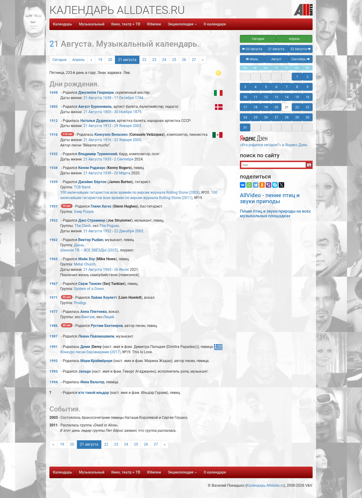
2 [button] (307, 76)
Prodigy (80, 303)
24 (164, 59)
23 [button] (307, 107)
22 (144, 59)
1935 (53, 154)
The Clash (83, 225)
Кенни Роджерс (92, 168)
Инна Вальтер (92, 382)
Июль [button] (252, 59)
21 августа (127, 59)
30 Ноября (123, 112)
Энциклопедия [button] (182, 24)
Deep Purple (84, 211)
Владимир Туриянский (97, 154)
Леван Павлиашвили (96, 336)
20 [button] (276, 107)
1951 (53, 206)
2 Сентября (123, 159)
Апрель (78, 59)
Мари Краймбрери (96, 361)
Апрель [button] (294, 39)
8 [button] (297, 87)
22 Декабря (124, 231)
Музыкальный (91, 24)
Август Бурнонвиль (95, 106)
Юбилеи (154, 24)
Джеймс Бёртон (92, 182)
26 (184, 59)
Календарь (62, 24)
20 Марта (122, 173)
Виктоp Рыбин (90, 240)
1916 (53, 135)
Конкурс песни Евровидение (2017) (90, 352)
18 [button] (255, 107)
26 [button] (266, 117)
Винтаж (88, 317)
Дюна (79, 245)
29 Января (123, 126)
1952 (53, 220)
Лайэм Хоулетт (104, 297)
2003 (137, 126)
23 (154, 59)
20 (110, 59)
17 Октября (124, 98)
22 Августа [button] (300, 49)
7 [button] (287, 87)
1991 (53, 347)
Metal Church (85, 264)
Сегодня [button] (258, 39)
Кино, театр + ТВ (125, 24)
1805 (53, 107)
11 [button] (255, 97)
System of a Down (89, 289)
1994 (53, 382)
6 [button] (276, 87)
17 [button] (245, 107)
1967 (53, 284)
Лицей (108, 317)
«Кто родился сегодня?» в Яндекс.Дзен (273, 140)
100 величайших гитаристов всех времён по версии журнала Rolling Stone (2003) (130, 192)
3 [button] (245, 87)
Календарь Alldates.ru (265, 485)
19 (100, 59)
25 (174, 59)
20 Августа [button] (252, 49)
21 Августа (92, 98)
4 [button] (255, 87)
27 (194, 59)
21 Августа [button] (276, 49)
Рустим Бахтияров (107, 325)
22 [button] (297, 107)
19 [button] (266, 107)
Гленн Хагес (101, 206)
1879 (137, 112)
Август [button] (276, 59)
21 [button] (287, 107)
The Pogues (109, 225)
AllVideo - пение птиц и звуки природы (270, 198)
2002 (139, 231)
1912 (53, 121)
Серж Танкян (89, 283)
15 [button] (297, 97)
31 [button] (245, 127)
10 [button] (245, 97)
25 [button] (255, 117)
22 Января (123, 140)
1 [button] (297, 76)
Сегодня (59, 59)
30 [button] (307, 117)
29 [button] (297, 117)
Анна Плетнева (93, 311)
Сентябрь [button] (300, 59)
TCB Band (82, 187)
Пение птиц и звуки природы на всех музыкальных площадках (275, 213)
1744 (139, 98)
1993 (53, 371)
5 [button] (266, 87)
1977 (53, 312)
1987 (53, 336)
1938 (53, 168)
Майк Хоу (86, 259)
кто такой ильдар (93, 392)
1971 (53, 298)
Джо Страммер (91, 220)
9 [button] (307, 87)
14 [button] (287, 97)
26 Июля (121, 269)
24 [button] (245, 117)
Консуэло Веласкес (111, 134)
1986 (53, 326)
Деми (85, 346)
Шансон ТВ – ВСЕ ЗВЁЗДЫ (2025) (89, 250)
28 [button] (287, 117)
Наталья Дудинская (97, 120)
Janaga (84, 371)
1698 (53, 93)
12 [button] (266, 97)
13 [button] (276, 97)
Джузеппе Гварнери (96, 92)
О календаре (215, 24)
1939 (53, 182)
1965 (53, 259)
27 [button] (276, 117)
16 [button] (307, 97)
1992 (53, 361)
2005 (137, 140)
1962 (53, 240)
